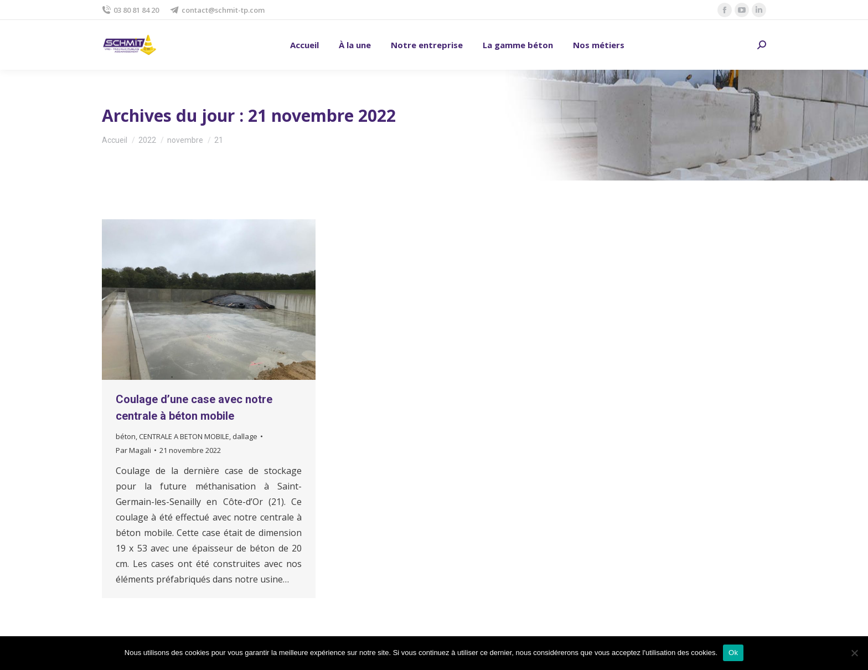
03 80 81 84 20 (130, 10)
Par (133, 450)
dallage (244, 436)
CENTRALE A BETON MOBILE (184, 436)
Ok (733, 652)
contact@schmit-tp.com (217, 10)
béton (126, 436)
